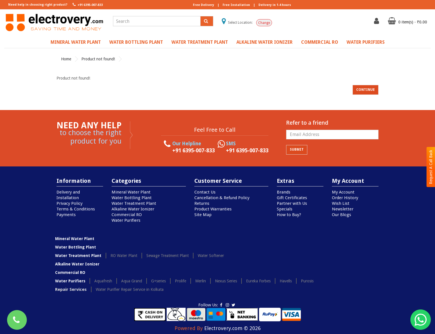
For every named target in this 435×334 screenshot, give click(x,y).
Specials (284, 209)
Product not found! (98, 59)
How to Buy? (289, 214)
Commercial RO (319, 42)
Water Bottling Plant (136, 42)
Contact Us (205, 192)
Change (264, 23)
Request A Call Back (431, 167)
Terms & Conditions (75, 209)
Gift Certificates (292, 197)
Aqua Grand (131, 281)
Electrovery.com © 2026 (232, 328)
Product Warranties (213, 209)
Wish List (340, 203)
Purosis (307, 281)
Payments (66, 214)
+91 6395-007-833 (87, 4)
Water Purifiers (366, 42)
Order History (345, 197)
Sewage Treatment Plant (167, 255)
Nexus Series (226, 281)
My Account (343, 192)
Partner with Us (292, 203)
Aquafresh (103, 281)
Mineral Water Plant (76, 42)
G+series (158, 281)
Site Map (203, 214)
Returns (201, 203)
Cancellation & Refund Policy (221, 197)
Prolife (180, 281)
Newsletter (342, 209)
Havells (286, 281)
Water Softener (211, 255)
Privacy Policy (69, 203)
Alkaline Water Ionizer (264, 42)
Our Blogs (341, 214)
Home (66, 59)
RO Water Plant (123, 255)
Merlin (200, 281)
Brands (283, 192)
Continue (365, 90)
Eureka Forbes (258, 281)
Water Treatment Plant (199, 42)
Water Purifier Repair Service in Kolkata (130, 289)
